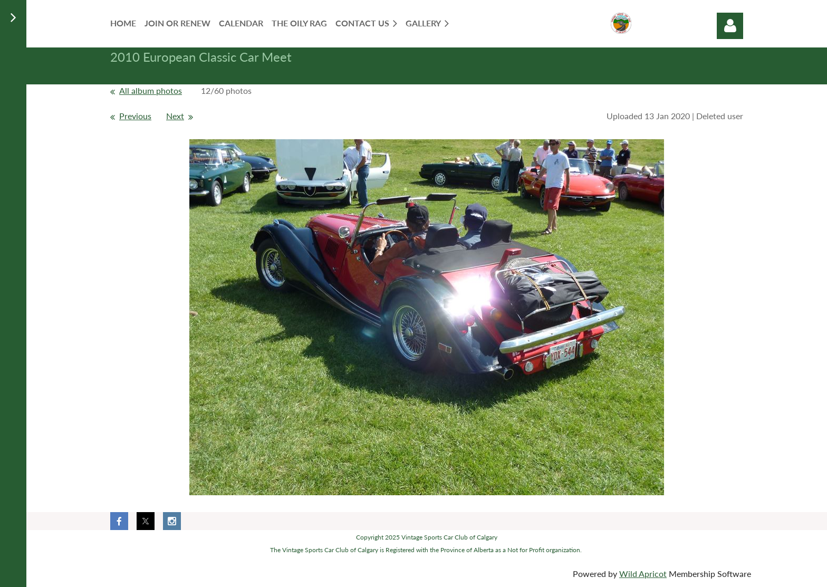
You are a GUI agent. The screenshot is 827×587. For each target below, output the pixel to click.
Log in (730, 26)
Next (175, 116)
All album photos (150, 90)
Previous (135, 116)
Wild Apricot (643, 574)
